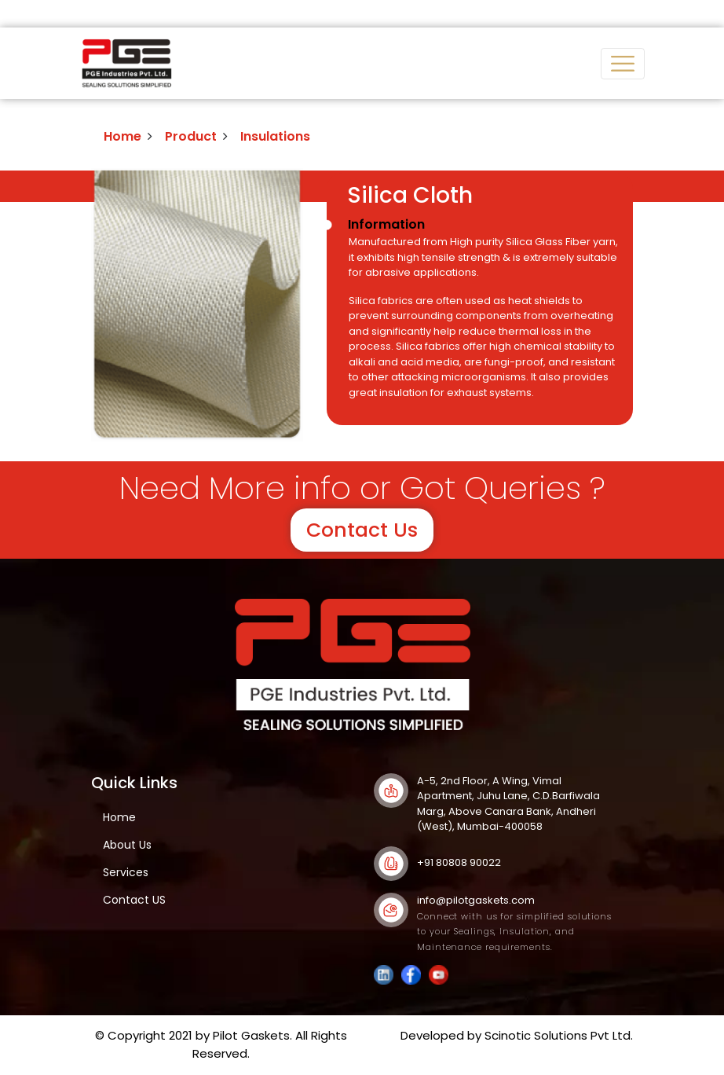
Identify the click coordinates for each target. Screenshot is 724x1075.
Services (125, 872)
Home (122, 136)
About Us (127, 845)
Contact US (134, 900)
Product (191, 136)
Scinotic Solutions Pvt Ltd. (558, 1035)
